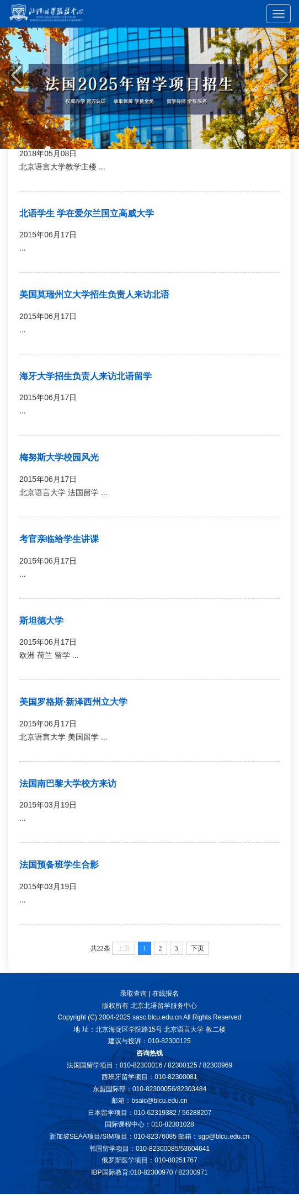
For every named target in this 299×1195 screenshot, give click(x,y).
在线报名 (165, 993)
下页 (197, 948)
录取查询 (133, 993)
